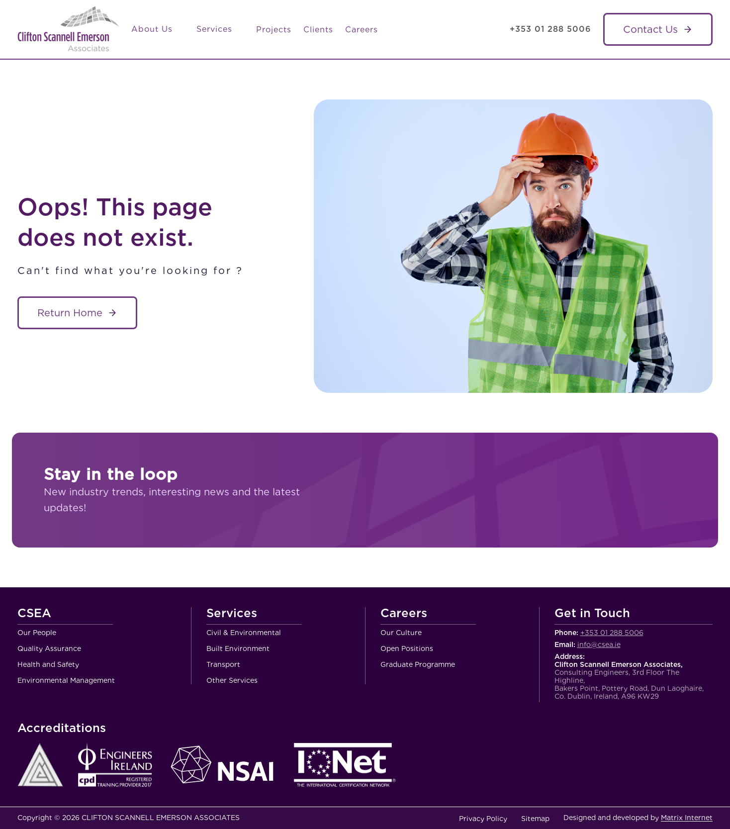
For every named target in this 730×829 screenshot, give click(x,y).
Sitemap (535, 819)
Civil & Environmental (243, 633)
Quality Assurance (49, 648)
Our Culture (401, 633)
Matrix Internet (687, 818)
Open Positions (406, 648)
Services (220, 29)
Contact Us (650, 29)
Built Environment (238, 648)
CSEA (34, 613)
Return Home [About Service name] (69, 313)
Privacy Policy (483, 819)
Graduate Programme (417, 664)
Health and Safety (48, 664)
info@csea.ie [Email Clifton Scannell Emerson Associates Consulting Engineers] (599, 644)
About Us (157, 29)
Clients (318, 29)
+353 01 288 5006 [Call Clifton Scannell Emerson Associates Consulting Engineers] (550, 29)
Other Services (232, 680)
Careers (361, 29)
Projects (273, 29)
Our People (36, 633)
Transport (223, 664)
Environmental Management (66, 680)
